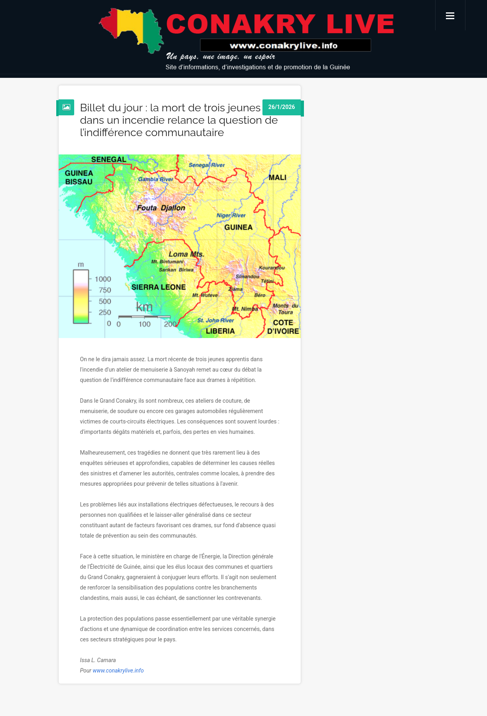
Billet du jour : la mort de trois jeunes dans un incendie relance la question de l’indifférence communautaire (179, 119)
